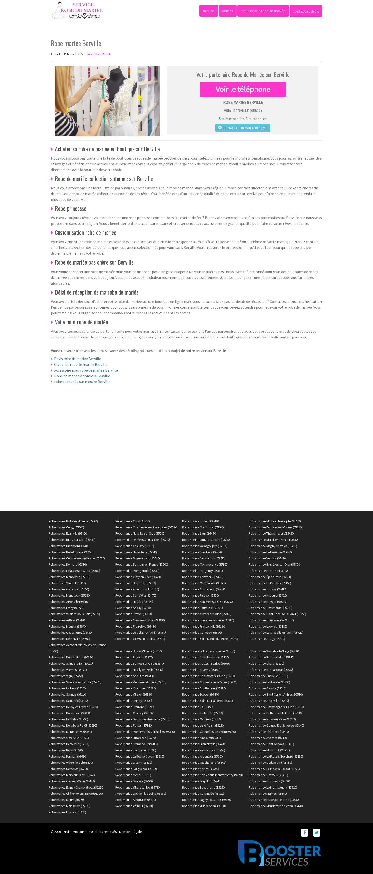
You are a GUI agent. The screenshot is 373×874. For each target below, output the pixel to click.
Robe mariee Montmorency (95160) (205, 564)
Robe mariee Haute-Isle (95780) (202, 608)
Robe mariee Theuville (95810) (268, 676)
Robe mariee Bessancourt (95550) (271, 670)
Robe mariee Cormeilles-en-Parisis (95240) (209, 682)
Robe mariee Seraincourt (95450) (203, 558)
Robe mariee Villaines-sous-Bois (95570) (74, 614)
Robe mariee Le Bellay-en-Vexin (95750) (140, 632)
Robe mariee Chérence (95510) (269, 731)
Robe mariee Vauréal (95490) (67, 583)
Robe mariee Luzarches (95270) (136, 738)
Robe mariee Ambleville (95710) (202, 713)
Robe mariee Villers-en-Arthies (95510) (140, 639)
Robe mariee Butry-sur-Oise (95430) (72, 539)
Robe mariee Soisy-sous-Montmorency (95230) (213, 775)
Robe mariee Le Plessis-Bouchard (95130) (276, 756)
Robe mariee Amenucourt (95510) (137, 589)
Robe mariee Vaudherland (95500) (204, 762)
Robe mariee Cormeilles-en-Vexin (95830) (209, 731)
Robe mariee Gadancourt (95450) (270, 762)
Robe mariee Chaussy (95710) (134, 546)
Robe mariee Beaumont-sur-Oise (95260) (209, 676)
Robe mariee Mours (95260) (66, 800)
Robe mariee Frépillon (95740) (201, 781)
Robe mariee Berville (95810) (267, 688)
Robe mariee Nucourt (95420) (268, 595)
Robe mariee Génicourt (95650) (69, 589)
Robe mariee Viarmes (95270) (68, 670)
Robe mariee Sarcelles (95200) (68, 769)
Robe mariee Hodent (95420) (201, 521)
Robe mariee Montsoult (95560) (269, 750)
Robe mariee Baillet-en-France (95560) (73, 521)
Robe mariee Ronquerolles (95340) (271, 657)
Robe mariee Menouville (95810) (69, 577)
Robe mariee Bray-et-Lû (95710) (135, 583)
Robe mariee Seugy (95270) (267, 639)
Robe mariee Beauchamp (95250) (204, 787)
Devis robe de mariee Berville (77, 358)
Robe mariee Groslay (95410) (268, 589)
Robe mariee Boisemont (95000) (70, 713)
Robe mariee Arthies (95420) (67, 620)
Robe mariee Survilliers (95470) (202, 552)
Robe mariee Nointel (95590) (200, 769)
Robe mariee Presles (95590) (268, 601)
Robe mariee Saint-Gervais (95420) (271, 744)
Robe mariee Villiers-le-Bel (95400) (71, 762)
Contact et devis (306, 11)
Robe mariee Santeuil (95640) (134, 781)
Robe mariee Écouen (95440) (201, 694)
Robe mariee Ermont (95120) (133, 614)
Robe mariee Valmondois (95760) (203, 750)
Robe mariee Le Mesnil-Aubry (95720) (273, 787)
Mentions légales (131, 831)
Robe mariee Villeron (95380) (133, 694)
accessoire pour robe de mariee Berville (86, 370)
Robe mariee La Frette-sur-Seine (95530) (208, 651)
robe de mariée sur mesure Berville (82, 381)
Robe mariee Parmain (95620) (68, 756)
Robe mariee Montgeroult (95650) (137, 570)
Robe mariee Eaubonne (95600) (135, 750)
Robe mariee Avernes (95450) (268, 738)
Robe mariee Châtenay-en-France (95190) (76, 793)
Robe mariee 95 (73, 54)
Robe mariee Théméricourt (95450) (271, 533)
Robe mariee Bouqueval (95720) (269, 781)
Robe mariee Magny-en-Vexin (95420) (273, 546)
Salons (227, 10)
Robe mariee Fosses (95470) (67, 812)
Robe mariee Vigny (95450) (66, 676)
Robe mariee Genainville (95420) (203, 793)
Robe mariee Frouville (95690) (134, 707)
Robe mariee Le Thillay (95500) (68, 719)
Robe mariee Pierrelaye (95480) (136, 626)
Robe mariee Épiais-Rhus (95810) (270, 577)
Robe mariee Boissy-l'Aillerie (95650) (138, 651)
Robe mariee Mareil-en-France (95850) (273, 539)
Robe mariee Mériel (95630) (133, 775)
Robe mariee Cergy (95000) (66, 527)
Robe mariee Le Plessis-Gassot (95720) (274, 769)
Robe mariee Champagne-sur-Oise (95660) (276, 707)
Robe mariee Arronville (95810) (68, 601)
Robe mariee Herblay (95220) (134, 601)
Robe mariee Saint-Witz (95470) (135, 595)
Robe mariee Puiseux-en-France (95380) (208, 620)
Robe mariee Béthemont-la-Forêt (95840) (275, 713)
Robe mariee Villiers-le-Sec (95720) (138, 787)
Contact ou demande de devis (242, 128)
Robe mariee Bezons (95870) (134, 657)
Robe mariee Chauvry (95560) (134, 713)
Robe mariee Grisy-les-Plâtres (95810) (140, 620)
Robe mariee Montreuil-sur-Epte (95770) (275, 521)
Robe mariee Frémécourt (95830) (137, 744)
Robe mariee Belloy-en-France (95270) (73, 707)
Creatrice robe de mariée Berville (81, 364)
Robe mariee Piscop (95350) (200, 595)
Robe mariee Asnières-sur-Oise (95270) (208, 601)
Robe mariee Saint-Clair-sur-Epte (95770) (75, 682)
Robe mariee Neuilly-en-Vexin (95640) (139, 670)
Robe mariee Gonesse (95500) (202, 632)
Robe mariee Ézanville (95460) (68, 533)
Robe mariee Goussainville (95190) (271, 620)
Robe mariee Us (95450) (197, 707)
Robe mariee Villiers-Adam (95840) (204, 806)
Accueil (208, 10)
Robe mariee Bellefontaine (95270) (71, 552)
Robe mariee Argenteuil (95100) (202, 756)
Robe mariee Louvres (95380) (268, 626)
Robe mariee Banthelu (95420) (268, 775)
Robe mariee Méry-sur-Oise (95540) (72, 775)
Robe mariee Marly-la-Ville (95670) (204, 583)
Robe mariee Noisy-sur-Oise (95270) (272, 719)
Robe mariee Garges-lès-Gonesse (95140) (276, 725)
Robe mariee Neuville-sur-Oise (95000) (140, 533)
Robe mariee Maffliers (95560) (201, 719)
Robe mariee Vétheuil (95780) (134, 806)
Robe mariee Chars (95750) (266, 663)
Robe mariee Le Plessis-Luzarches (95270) (142, 539)
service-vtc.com (73, 831)
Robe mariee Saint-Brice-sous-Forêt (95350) (277, 614)
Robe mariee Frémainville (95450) (204, 744)
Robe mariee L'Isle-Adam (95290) (203, 725)
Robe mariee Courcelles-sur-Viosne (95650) (77, 558)
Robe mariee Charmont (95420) (135, 688)
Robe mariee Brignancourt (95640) (137, 558)
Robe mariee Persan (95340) (133, 725)
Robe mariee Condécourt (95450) (204, 589)
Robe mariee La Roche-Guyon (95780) (139, 756)
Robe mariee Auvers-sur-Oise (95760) (206, 614)
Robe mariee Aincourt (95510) (201, 738)
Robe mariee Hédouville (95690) (69, 639)
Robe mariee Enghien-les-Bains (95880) (140, 793)
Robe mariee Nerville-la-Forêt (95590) (73, 725)
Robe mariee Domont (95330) (68, 564)
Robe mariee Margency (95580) (202, 570)
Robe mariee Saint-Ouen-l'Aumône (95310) (142, 719)
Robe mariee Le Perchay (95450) (270, 583)
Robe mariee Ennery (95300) (133, 700)
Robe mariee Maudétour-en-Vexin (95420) (276, 806)
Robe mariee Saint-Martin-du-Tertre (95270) (210, 639)
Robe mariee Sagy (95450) (199, 533)
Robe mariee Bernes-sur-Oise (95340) (140, 663)
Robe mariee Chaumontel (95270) (270, 608)
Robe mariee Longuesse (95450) (136, 769)
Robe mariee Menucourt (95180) (69, 595)
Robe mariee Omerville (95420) (69, 738)
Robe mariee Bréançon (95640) (68, 546)
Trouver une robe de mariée (263, 10)
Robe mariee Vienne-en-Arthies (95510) (140, 682)
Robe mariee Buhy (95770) (66, 750)
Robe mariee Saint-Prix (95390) (68, 700)
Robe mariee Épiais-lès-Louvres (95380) (74, 570)
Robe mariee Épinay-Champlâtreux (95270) (76, 787)
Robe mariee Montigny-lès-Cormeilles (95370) (145, 731)
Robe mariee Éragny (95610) (133, 762)
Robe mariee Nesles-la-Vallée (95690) (206, 663)
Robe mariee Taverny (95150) (201, 670)
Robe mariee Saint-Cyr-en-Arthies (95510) (276, 694)
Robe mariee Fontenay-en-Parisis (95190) (275, 527)
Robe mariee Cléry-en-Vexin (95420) (138, 577)
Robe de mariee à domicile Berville (82, 375)
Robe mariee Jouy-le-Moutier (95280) (206, 539)
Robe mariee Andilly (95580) (133, 608)
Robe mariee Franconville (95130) (204, 626)
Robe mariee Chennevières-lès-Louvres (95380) (146, 527)
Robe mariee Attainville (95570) (269, 700)
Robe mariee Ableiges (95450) (135, 676)
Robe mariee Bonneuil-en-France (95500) (141, 564)
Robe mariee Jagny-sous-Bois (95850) (207, 800)
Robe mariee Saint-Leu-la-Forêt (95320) (207, 700)
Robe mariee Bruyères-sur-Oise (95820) (275, 564)
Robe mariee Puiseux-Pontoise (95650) (274, 800)
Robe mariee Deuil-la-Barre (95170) (71, 657)
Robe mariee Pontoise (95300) (268, 570)
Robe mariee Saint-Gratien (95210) (71, 663)
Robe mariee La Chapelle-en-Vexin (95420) (276, 632)
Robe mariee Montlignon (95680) (203, 527)
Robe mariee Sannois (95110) (68, 694)
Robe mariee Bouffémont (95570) (204, 688)
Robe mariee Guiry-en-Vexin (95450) (72, 781)
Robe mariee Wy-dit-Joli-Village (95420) (274, 651)
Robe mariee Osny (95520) (132, 521)
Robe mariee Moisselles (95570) (69, 806)
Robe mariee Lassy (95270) (66, 608)
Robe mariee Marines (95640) (268, 793)
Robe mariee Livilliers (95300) (67, 688)
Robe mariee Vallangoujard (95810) (204, 546)
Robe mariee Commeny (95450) (202, 577)
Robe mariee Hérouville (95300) (69, 744)
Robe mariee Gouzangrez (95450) (70, 632)
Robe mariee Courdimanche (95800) (205, 657)
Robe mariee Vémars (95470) (267, 558)
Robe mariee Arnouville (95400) (135, 800)
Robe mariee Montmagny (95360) (70, 731)
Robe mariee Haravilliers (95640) (136, 552)
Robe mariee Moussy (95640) (67, 626)
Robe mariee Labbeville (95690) (269, 682)
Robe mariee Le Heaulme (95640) (270, 552)
